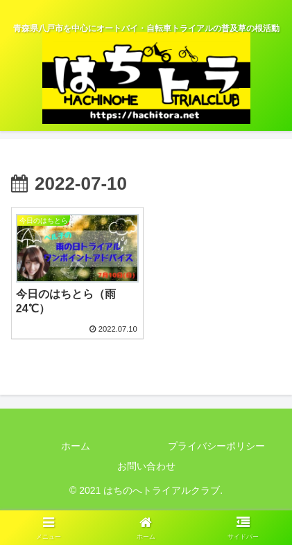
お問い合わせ (146, 466)
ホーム (75, 446)
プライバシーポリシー (216, 446)
